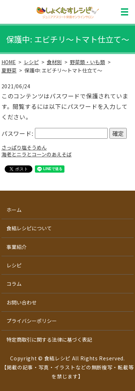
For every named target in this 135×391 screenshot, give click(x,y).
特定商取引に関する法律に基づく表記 (49, 339)
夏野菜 (9, 70)
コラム (14, 283)
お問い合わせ (21, 302)
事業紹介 (16, 246)
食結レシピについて (29, 228)
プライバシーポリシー (31, 320)
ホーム (14, 209)
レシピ (31, 62)
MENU (124, 12)
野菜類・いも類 (87, 62)
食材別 (54, 62)
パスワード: (54, 133)
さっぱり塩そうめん (24, 147)
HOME (8, 62)
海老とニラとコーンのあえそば (36, 154)
